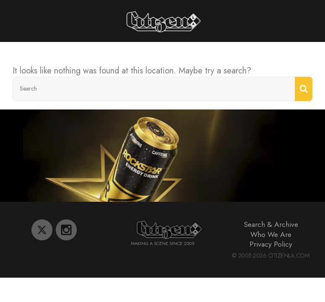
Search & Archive (271, 224)
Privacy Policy (271, 244)
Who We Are (270, 234)
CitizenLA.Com (289, 255)
